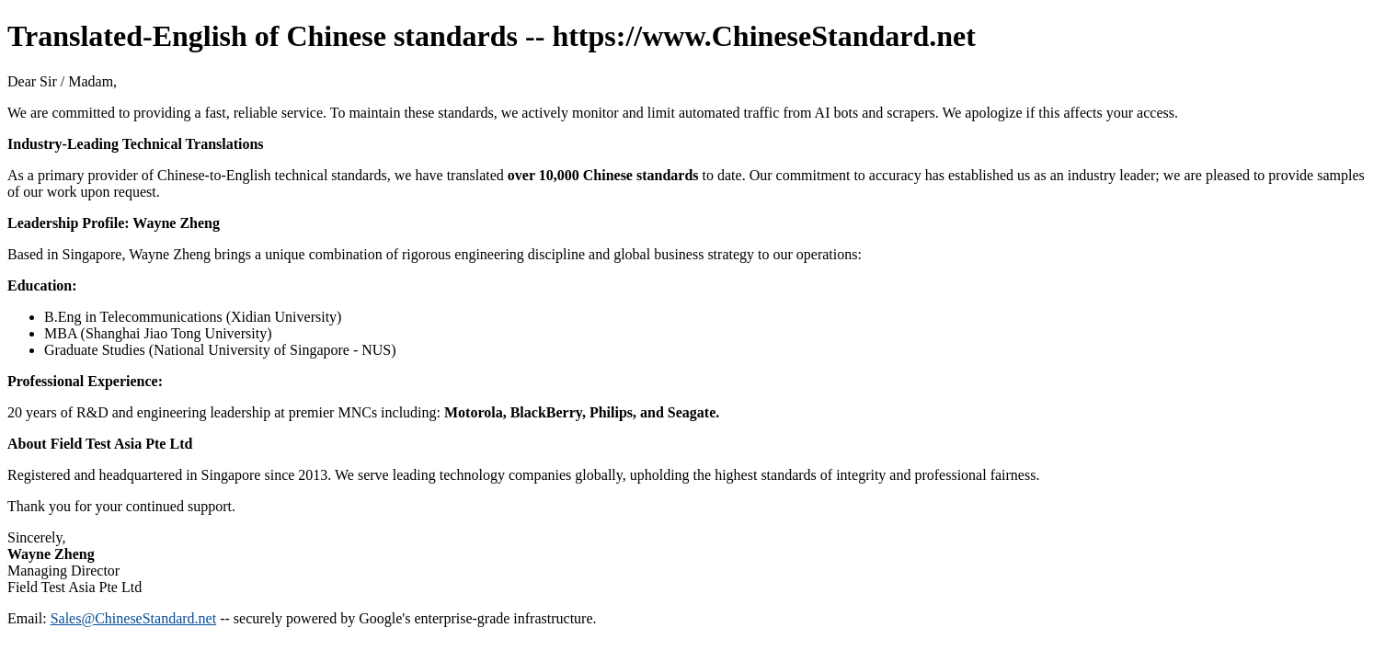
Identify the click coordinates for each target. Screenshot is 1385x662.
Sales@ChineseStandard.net (133, 618)
